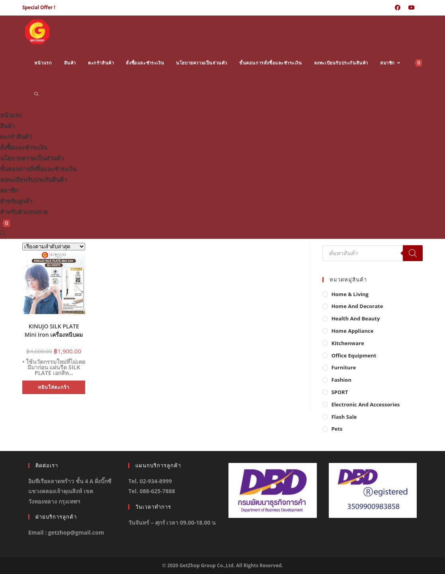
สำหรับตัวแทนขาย (24, 212)
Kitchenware (347, 343)
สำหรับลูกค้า (16, 201)
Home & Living (350, 294)
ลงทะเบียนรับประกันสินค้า (33, 180)
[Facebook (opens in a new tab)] (397, 8)
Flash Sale (344, 416)
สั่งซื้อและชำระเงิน (23, 147)
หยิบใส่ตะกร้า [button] (54, 387)
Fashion (341, 379)
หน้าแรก (11, 115)
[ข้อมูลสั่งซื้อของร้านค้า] (53, 246)
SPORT (339, 392)
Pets (336, 428)
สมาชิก (9, 190)
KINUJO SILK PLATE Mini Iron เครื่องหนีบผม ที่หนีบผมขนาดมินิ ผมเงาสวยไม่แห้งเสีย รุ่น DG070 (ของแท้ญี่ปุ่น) (53, 329)
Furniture (343, 367)
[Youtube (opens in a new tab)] (411, 8)
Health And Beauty (355, 318)
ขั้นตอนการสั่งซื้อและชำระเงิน (38, 169)
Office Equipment (353, 355)
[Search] (413, 253)
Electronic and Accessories (365, 404)
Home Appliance (352, 330)
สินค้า (7, 126)
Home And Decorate (357, 306)
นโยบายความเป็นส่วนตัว (32, 158)
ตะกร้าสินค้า (16, 137)
